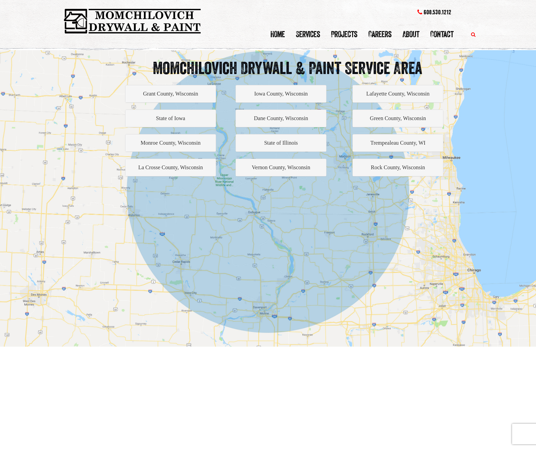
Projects (344, 34)
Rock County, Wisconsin (398, 167)
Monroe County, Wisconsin (170, 143)
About (410, 34)
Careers (379, 34)
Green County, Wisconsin (398, 118)
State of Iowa (170, 118)
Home (277, 34)
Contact (441, 34)
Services (308, 34)
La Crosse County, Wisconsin (170, 167)
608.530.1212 (434, 12)
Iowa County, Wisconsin (281, 94)
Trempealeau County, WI (397, 143)
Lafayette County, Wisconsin (397, 94)
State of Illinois (281, 143)
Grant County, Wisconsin (170, 94)
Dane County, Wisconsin (281, 118)
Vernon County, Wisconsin (281, 167)
